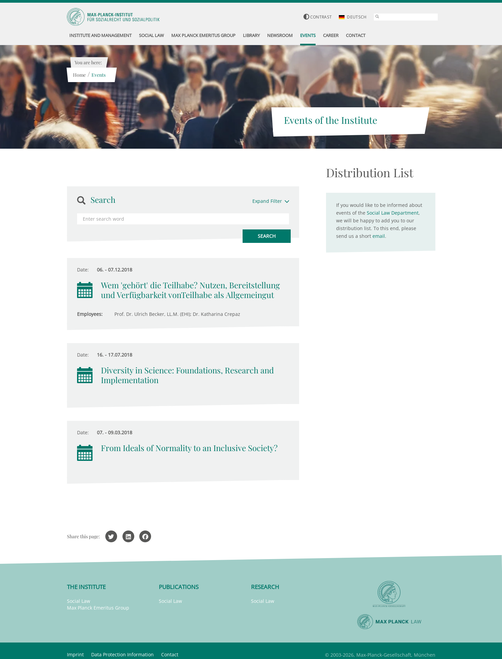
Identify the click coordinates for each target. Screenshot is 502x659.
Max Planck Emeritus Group (98, 608)
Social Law (78, 601)
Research (265, 587)
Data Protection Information (122, 654)
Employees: (90, 314)
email (378, 236)
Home (79, 75)
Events (99, 75)
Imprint (75, 654)
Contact (169, 654)
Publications (179, 587)
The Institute (86, 587)
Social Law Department (393, 213)
